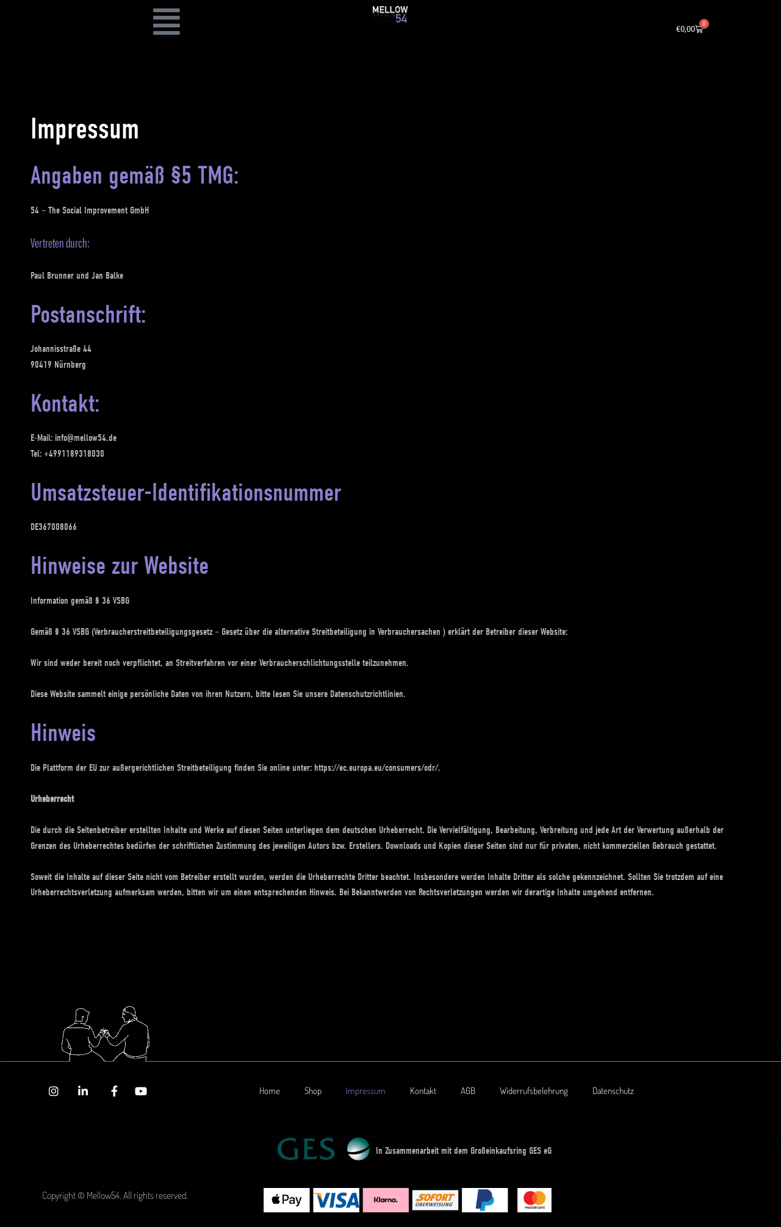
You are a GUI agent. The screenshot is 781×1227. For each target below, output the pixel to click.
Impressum (366, 1090)
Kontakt (423, 1090)
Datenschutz (613, 1090)
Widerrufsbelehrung (534, 1090)
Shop (313, 1090)
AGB (468, 1090)
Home (269, 1090)
